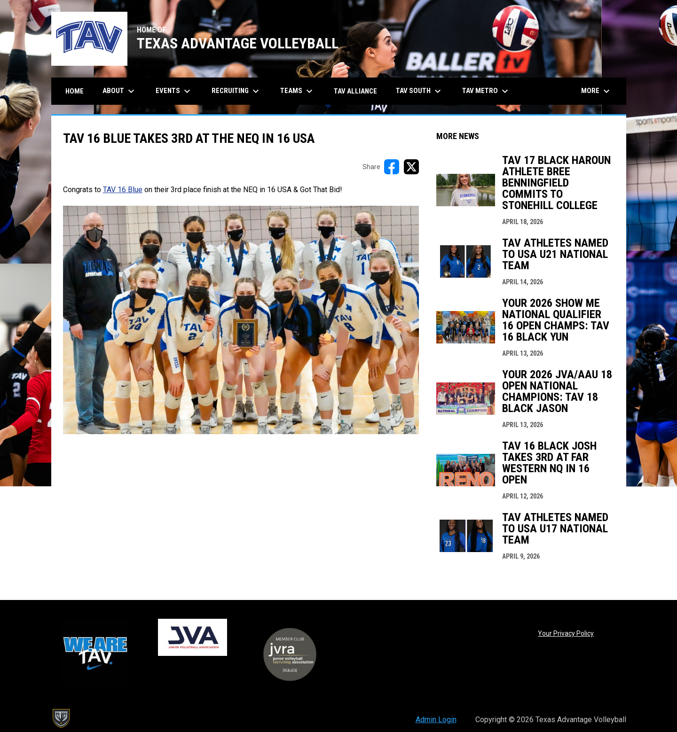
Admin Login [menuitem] (436, 719)
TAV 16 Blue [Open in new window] (122, 189)
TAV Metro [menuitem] (486, 91)
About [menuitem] (119, 91)
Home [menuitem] (74, 91)
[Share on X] (411, 166)
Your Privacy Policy (566, 633)
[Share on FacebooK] (391, 166)
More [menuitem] (596, 91)
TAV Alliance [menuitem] (355, 91)
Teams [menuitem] (297, 91)
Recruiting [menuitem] (236, 91)
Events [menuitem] (174, 91)
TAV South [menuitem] (419, 91)
